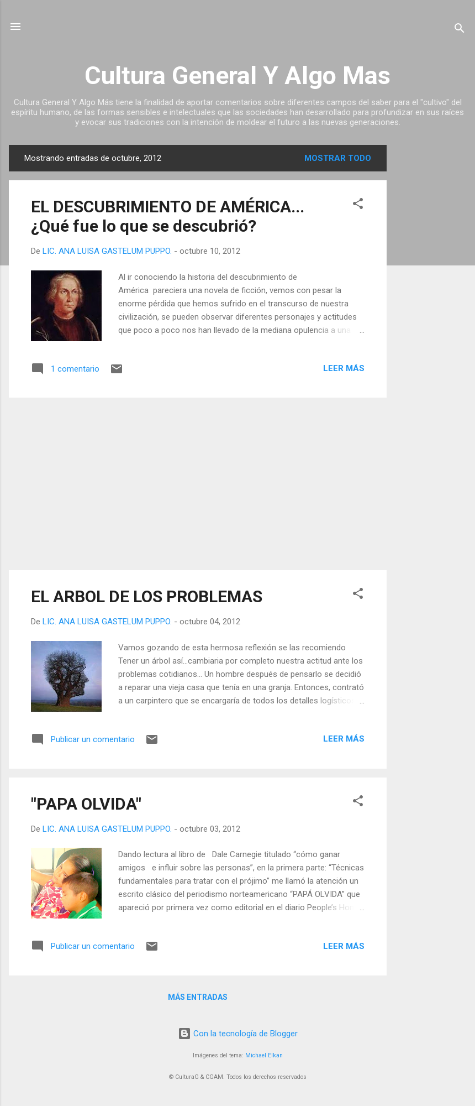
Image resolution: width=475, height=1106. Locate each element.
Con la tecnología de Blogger (238, 1034)
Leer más (344, 368)
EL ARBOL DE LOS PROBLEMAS (146, 596)
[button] (358, 205)
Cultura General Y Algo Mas (237, 75)
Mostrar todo (337, 158)
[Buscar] (459, 30)
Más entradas (198, 997)
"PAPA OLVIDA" (86, 803)
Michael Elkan (264, 1055)
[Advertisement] (430, 311)
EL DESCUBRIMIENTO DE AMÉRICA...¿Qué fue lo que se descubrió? (167, 216)
